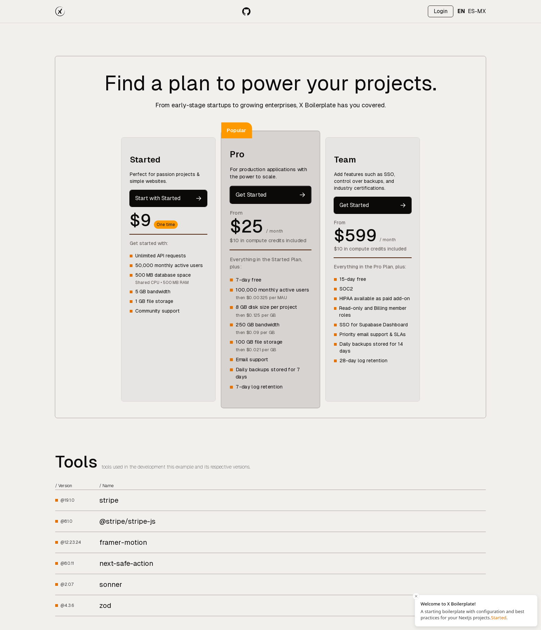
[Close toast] (416, 596)
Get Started (270, 194)
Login (440, 11)
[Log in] (440, 11)
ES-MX (477, 11)
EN (461, 11)
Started (498, 617)
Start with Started (168, 198)
